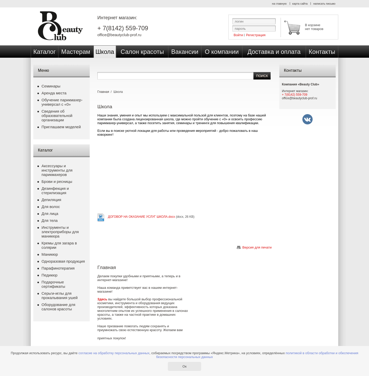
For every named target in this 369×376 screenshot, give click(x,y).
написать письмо (324, 3)
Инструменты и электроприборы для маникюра (60, 231)
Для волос (51, 206)
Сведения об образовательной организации (57, 115)
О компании (222, 51)
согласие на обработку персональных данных (113, 353)
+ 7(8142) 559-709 (122, 28)
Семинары (51, 86)
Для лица (50, 213)
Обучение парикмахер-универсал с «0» (62, 102)
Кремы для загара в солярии (59, 245)
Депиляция (51, 199)
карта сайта (300, 3)
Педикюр (49, 275)
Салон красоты (142, 51)
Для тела (50, 220)
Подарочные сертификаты (53, 284)
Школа (104, 51)
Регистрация (255, 34)
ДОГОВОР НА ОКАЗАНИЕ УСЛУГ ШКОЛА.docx (141, 217)
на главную (279, 3)
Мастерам (75, 51)
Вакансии (184, 51)
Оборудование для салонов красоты (58, 306)
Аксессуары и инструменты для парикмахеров (57, 170)
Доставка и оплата (274, 51)
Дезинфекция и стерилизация (55, 190)
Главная (103, 92)
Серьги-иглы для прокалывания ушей (60, 295)
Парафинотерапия (58, 268)
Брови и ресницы (57, 181)
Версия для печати (257, 247)
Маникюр (50, 254)
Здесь (102, 299)
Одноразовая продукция (63, 261)
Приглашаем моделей (61, 127)
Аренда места (54, 93)
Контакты (322, 51)
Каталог (44, 51)
